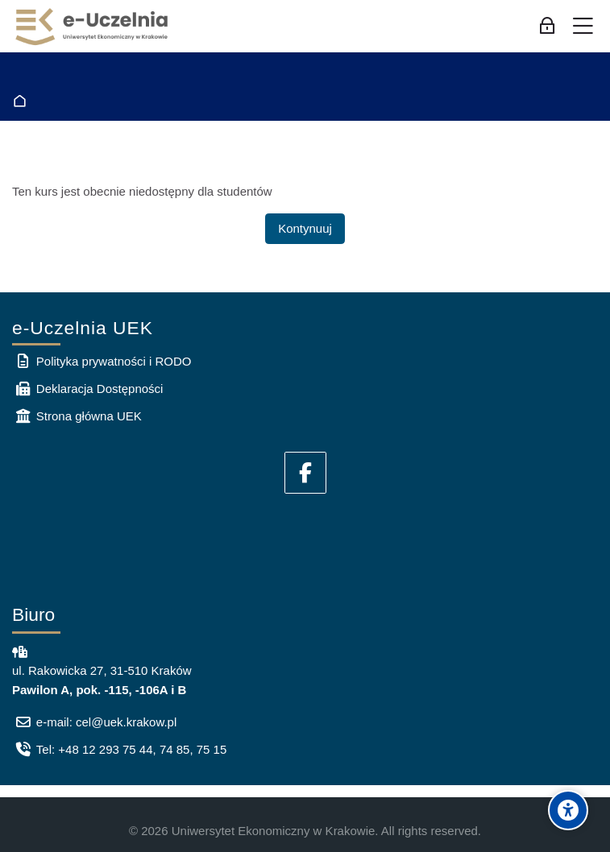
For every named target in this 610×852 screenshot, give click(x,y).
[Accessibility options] (568, 810)
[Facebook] (305, 473)
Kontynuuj (305, 228)
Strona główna (23, 101)
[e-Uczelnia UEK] (92, 26)
